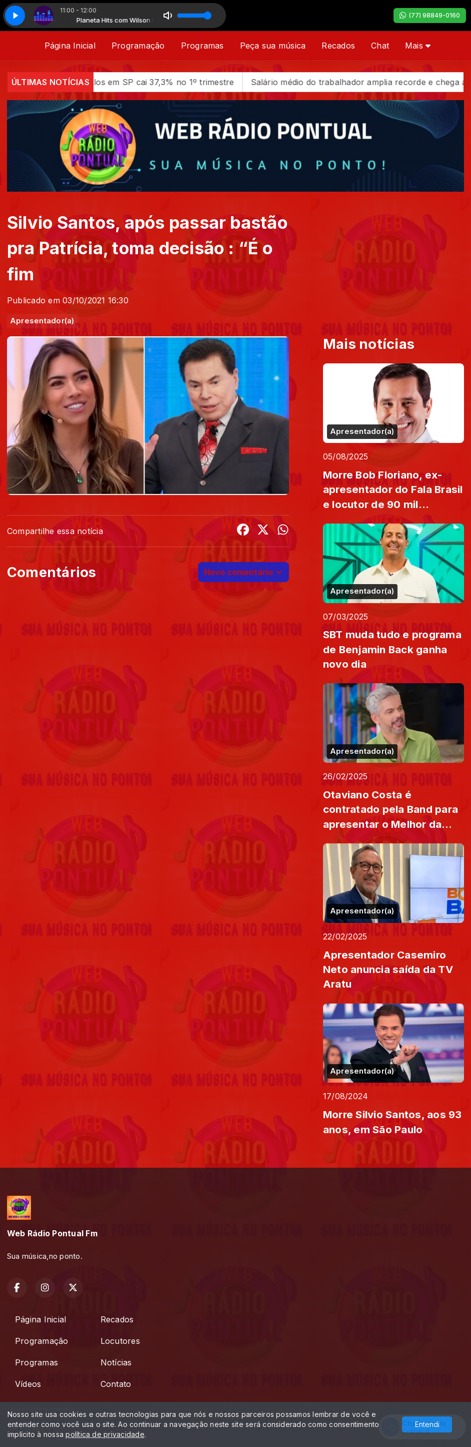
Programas (202, 46)
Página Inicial (70, 46)
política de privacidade (105, 1434)
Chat (380, 46)
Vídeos (28, 1384)
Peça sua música (273, 46)
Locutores (120, 1341)
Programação (138, 46)
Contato (116, 1384)
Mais (417, 46)
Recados (338, 46)
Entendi (427, 1424)
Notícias (116, 1362)
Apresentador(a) (42, 320)
